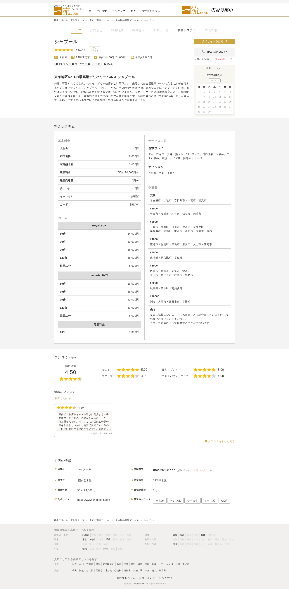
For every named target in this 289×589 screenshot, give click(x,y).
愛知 (84, 548)
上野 (161, 564)
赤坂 (147, 564)
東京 (84, 539)
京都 (182, 535)
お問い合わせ (147, 578)
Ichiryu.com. (139, 584)
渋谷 (74, 564)
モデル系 (209, 500)
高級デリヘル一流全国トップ (69, 20)
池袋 (126, 564)
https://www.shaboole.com (93, 499)
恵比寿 (185, 564)
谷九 (154, 570)
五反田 (169, 564)
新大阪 (89, 570)
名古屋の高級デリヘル (127, 20)
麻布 (140, 564)
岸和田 (162, 570)
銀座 (98, 564)
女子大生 (192, 500)
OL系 (224, 500)
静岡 (105, 548)
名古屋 (160, 500)
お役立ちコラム (126, 578)
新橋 (154, 564)
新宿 (119, 564)
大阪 (175, 535)
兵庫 (203, 535)
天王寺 (99, 570)
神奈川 (92, 539)
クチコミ (94, 49)
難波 (81, 570)
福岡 (175, 544)
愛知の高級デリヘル (99, 20)
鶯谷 (133, 564)
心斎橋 (117, 570)
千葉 (108, 539)
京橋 (135, 570)
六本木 (89, 564)
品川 (81, 564)
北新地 (108, 570)
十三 (147, 570)
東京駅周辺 (108, 564)
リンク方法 (165, 578)
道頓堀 (127, 570)
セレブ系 (175, 500)
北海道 (85, 535)
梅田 (74, 570)
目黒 (177, 564)
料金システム (187, 30)
